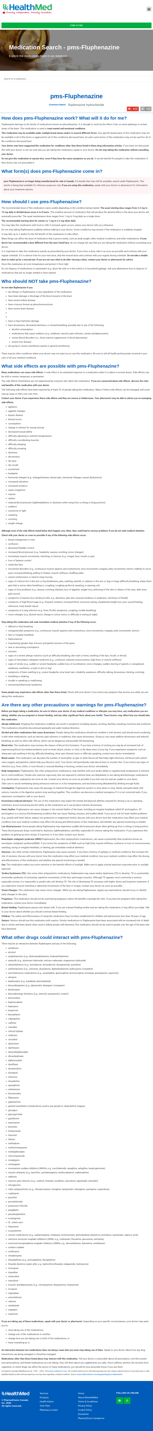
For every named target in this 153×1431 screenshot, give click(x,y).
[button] (149, 9)
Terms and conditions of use (56, 1371)
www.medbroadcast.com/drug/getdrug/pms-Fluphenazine (99, 1374)
